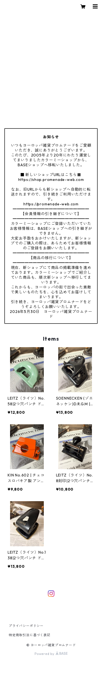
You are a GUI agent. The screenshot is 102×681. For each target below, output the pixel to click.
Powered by (51, 654)
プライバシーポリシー (26, 626)
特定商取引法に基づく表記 (30, 635)
